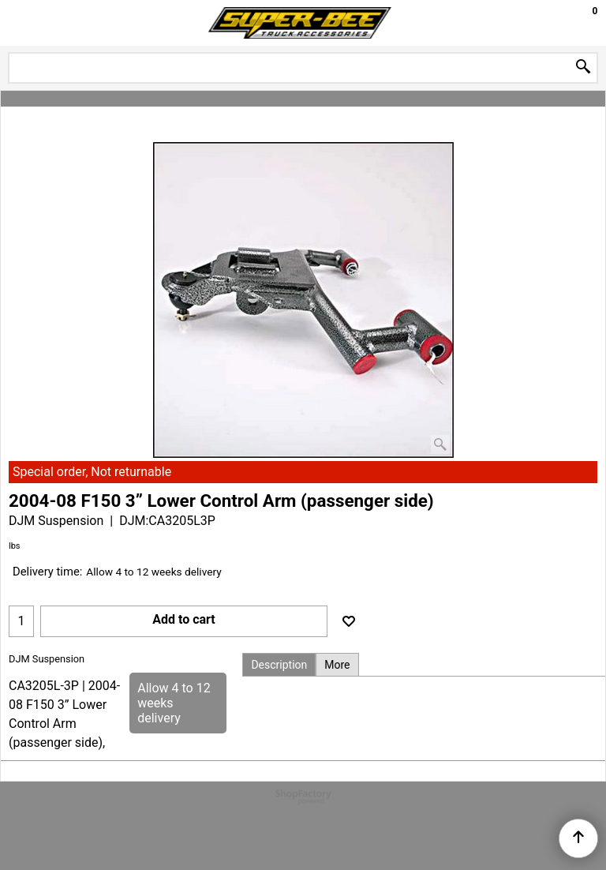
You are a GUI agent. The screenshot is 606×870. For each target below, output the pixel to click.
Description (279, 664)
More (337, 664)
